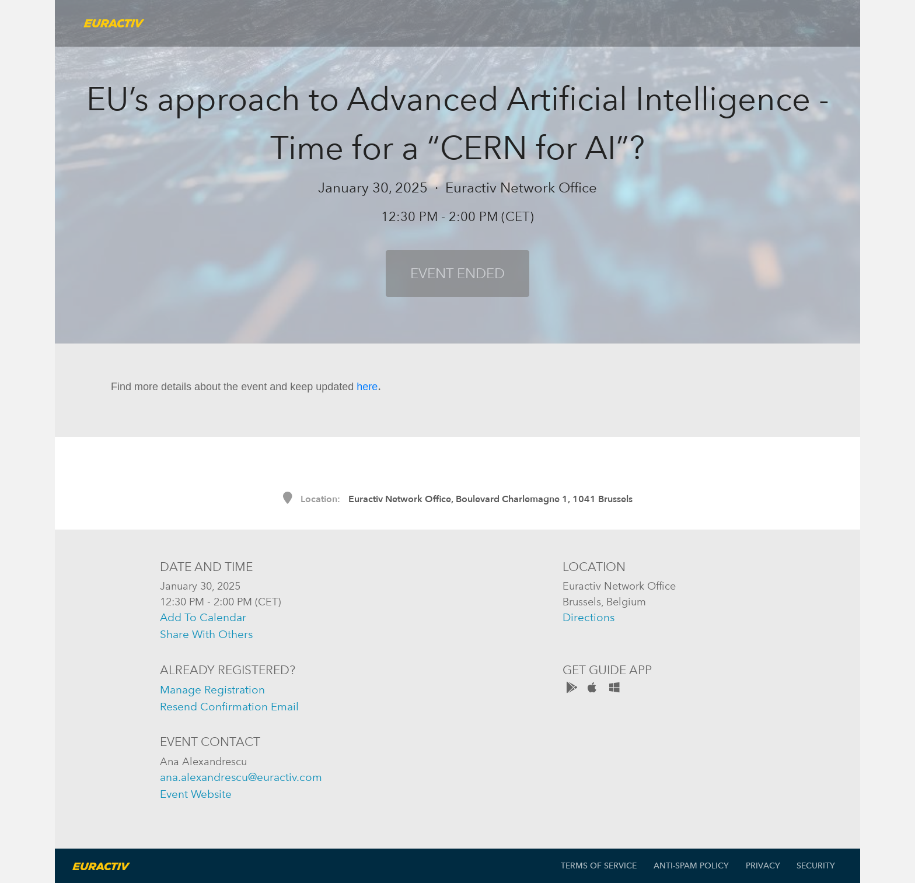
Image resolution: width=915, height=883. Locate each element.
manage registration (212, 689)
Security (816, 866)
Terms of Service (599, 866)
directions (588, 617)
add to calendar (203, 617)
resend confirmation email (229, 706)
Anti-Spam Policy (691, 866)
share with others (206, 634)
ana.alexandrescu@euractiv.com (241, 777)
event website (196, 794)
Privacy (763, 866)
